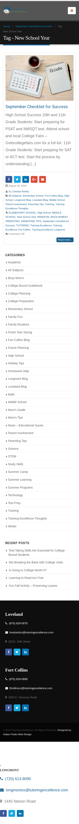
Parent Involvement (16, 204)
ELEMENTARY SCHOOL (22, 212)
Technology (15, 495)
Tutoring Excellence (41, 225)
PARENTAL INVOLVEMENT (52, 216)
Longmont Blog (22, 199)
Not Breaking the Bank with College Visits (36, 562)
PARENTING (12, 221)
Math (11, 394)
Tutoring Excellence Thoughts (27, 518)
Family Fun (15, 316)
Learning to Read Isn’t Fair (26, 578)
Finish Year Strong (20, 332)
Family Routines (18, 324)
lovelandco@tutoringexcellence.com (29, 632)
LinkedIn (25, 179)
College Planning (19, 293)
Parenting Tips (36, 204)
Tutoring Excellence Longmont (48, 229)
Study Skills (15, 464)
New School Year (26, 216)
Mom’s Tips (15, 417)
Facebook (8, 179)
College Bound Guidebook (25, 285)
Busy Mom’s (16, 278)
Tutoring (49, 204)
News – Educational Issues (25, 425)
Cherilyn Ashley (20, 191)
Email (42, 179)
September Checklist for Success (36, 106)
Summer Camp (18, 471)
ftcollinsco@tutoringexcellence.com (28, 688)
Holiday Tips (16, 363)
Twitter (17, 179)
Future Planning (18, 347)
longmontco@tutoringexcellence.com (34, 790)
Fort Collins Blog (54, 195)
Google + (34, 179)
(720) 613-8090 (15, 779)
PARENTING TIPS (31, 221)
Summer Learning (19, 479)
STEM (12, 456)
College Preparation (21, 301)
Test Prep (14, 503)
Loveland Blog (40, 199)
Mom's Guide (16, 410)
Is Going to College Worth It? (28, 570)
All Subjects (15, 195)
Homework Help (18, 371)
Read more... (65, 239)
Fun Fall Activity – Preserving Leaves (33, 585)
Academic (14, 262)
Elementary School (33, 195)
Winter (12, 526)
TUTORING (22, 225)
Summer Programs (20, 487)
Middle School (57, 199)
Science (13, 448)
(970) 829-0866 (16, 679)
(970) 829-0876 (16, 623)
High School (44, 212)
